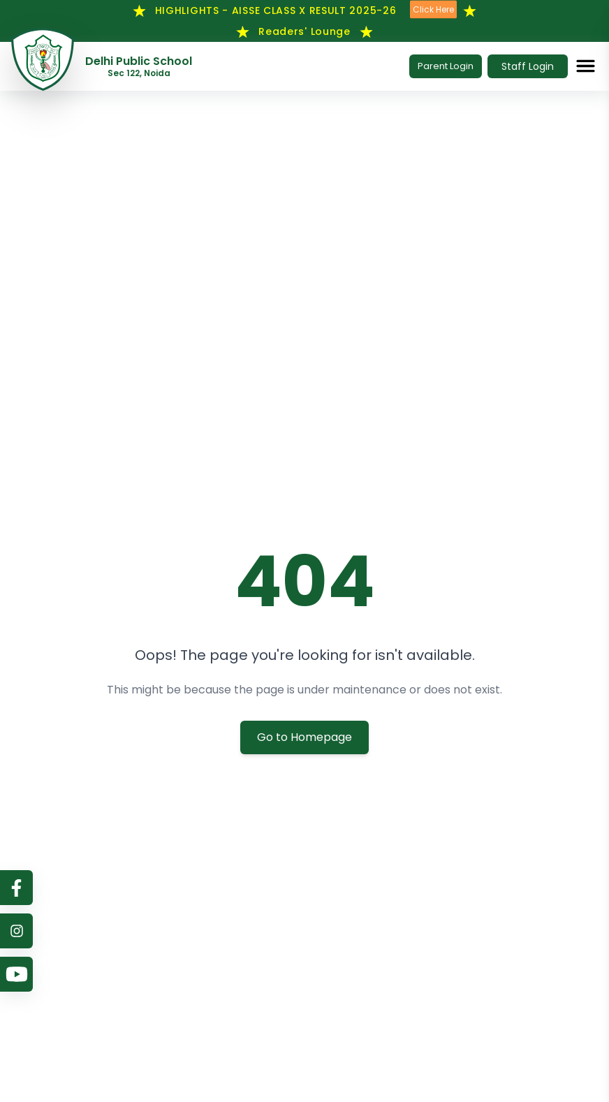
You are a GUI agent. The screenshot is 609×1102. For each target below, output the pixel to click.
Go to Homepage (304, 737)
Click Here (433, 10)
